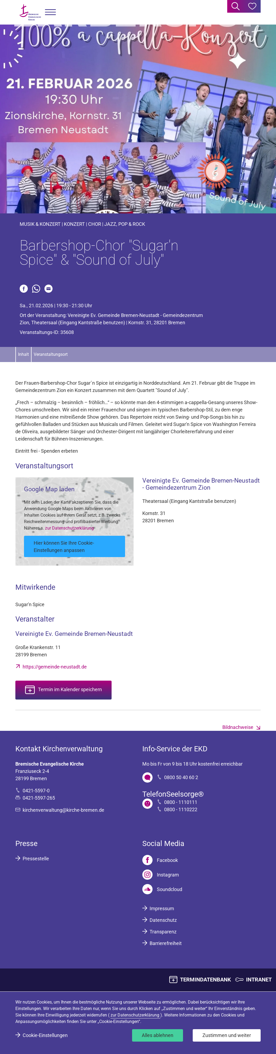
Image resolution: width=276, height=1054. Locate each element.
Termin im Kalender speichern (70, 690)
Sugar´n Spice (93, 383)
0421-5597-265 (39, 798)
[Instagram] (160, 874)
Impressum (162, 908)
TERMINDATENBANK (205, 979)
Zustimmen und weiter (226, 1035)
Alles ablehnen (157, 1035)
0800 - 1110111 (180, 802)
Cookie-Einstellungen (45, 1035)
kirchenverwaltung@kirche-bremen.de (63, 810)
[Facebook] (160, 860)
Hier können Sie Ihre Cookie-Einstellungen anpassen (64, 546)
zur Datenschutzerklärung (69, 528)
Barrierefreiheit (166, 943)
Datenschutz (163, 920)
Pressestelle (36, 858)
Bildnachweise (237, 727)
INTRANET (259, 979)
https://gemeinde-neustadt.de (55, 667)
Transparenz (163, 931)
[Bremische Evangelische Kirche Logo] (30, 12)
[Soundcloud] (162, 889)
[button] (50, 12)
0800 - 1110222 (180, 809)
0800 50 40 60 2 (181, 777)
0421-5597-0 (36, 790)
